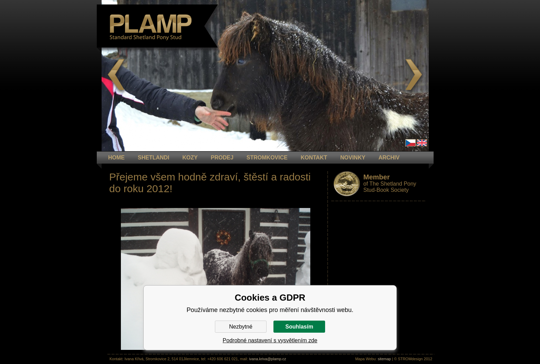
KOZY (190, 157)
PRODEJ (222, 157)
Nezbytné (240, 327)
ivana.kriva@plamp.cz (267, 359)
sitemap (384, 359)
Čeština (410, 142)
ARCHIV (388, 157)
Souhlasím (299, 327)
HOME (116, 157)
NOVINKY (352, 157)
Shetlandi (153, 157)
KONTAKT (314, 157)
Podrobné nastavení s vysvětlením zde (270, 340)
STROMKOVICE (267, 157)
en (422, 142)
